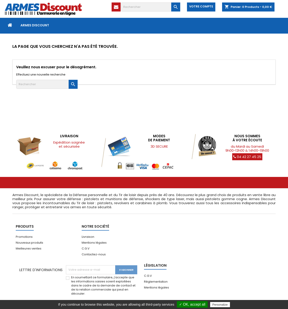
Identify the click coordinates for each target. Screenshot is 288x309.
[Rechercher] (150, 6)
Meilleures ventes (28, 248)
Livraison (88, 237)
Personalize (220, 304)
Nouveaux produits (29, 242)
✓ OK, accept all (192, 304)
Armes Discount (34, 25)
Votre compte (201, 6)
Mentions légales (94, 242)
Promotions (24, 237)
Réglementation (156, 281)
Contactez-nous (94, 254)
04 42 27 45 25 (247, 156)
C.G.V (86, 248)
